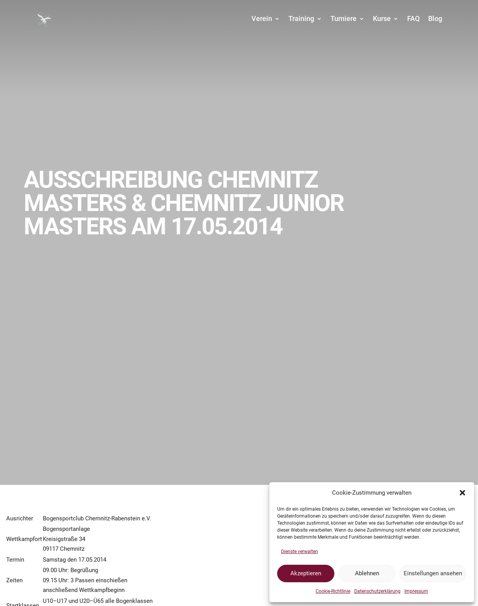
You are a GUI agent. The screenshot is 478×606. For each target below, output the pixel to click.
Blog (435, 18)
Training (301, 18)
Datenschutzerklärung (377, 591)
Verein (261, 18)
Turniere (343, 18)
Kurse (382, 18)
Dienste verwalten (299, 551)
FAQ (413, 18)
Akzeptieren (305, 573)
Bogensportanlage (66, 528)
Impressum (416, 591)
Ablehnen (367, 573)
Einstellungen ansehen (433, 573)
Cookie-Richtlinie (333, 591)
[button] (462, 493)
